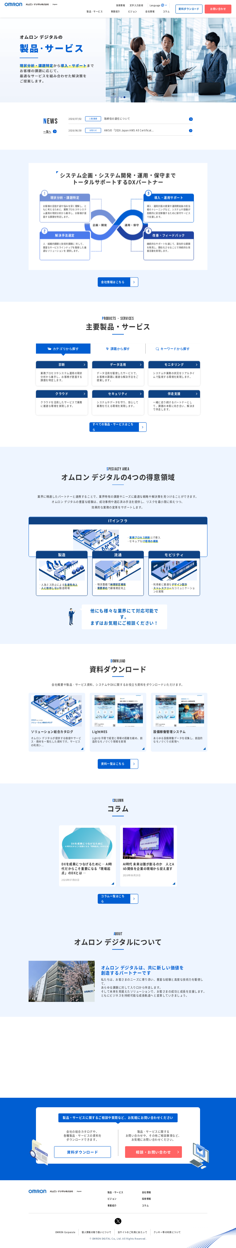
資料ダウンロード (189, 8)
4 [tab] (121, 97)
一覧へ (47, 155)
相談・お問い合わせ (153, 1151)
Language (155, 5)
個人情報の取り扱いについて (96, 1232)
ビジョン (132, 11)
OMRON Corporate (65, 1232)
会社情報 (150, 11)
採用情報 (120, 5)
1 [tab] (111, 97)
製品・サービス (95, 11)
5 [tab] (124, 97)
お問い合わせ (218, 8)
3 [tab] (118, 97)
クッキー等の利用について (167, 1232)
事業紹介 (115, 11)
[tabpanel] (118, 60)
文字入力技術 (136, 5)
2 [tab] (115, 97)
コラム (166, 11)
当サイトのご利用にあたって (132, 1232)
